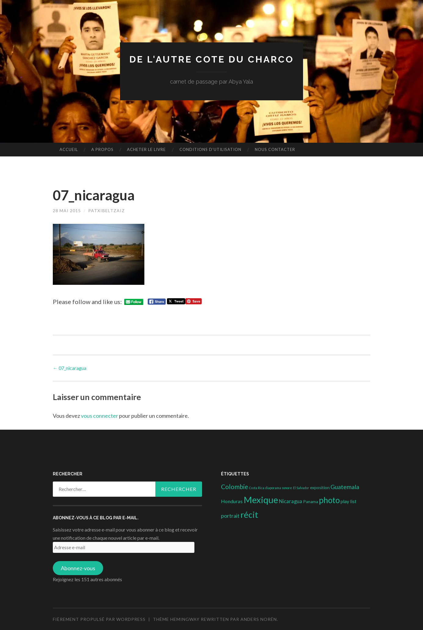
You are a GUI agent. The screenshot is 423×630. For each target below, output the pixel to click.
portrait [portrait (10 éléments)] (230, 515)
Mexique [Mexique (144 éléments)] (261, 499)
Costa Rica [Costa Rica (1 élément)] (256, 488)
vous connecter (99, 415)
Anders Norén (258, 619)
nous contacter (275, 149)
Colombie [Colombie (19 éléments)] (234, 486)
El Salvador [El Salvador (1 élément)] (301, 488)
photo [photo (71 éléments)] (329, 500)
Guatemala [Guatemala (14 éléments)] (345, 486)
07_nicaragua (69, 368)
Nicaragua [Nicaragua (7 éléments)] (290, 501)
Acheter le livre (146, 149)
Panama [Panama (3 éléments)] (310, 501)
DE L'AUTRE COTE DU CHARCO (211, 59)
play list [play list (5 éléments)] (348, 501)
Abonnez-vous (78, 568)
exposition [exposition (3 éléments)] (320, 487)
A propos (102, 149)
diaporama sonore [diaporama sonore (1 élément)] (278, 488)
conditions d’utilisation (210, 149)
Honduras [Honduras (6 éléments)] (232, 501)
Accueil (69, 149)
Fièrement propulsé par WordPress (99, 619)
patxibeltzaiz (106, 210)
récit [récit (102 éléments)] (249, 515)
